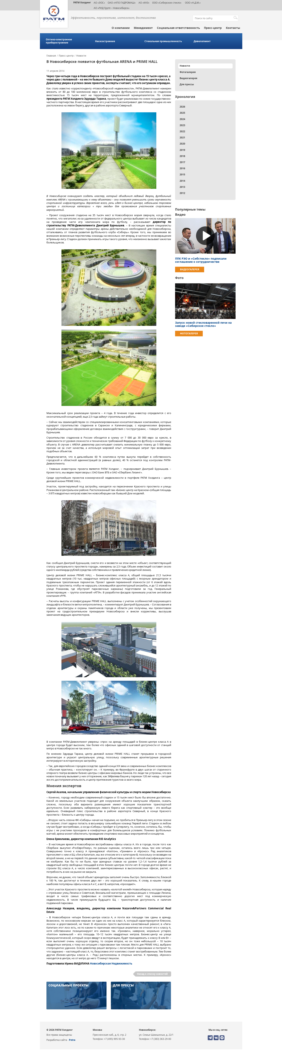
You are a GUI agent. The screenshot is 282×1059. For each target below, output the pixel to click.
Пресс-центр (213, 28)
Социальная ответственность (178, 28)
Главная (51, 56)
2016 (182, 168)
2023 (182, 125)
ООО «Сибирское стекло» (166, 2)
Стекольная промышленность (163, 41)
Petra (72, 1040)
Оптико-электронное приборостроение (59, 41)
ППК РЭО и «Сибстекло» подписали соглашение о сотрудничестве (200, 260)
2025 (182, 112)
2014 (182, 180)
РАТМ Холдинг (82, 2)
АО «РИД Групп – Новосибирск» (111, 7)
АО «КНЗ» (144, 2)
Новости (81, 56)
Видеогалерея (188, 78)
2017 (182, 162)
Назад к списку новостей (152, 974)
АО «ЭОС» (99, 2)
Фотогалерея (188, 72)
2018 (182, 156)
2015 (182, 174)
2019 (182, 150)
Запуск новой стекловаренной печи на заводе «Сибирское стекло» (203, 324)
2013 (182, 187)
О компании (121, 28)
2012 (182, 193)
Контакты (233, 28)
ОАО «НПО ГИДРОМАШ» (122, 2)
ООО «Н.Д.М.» (192, 2)
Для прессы (187, 84)
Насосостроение (105, 41)
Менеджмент (143, 28)
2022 (182, 131)
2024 (182, 119)
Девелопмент (202, 41)
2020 (182, 143)
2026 (182, 106)
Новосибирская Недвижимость (111, 963)
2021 (182, 137)
